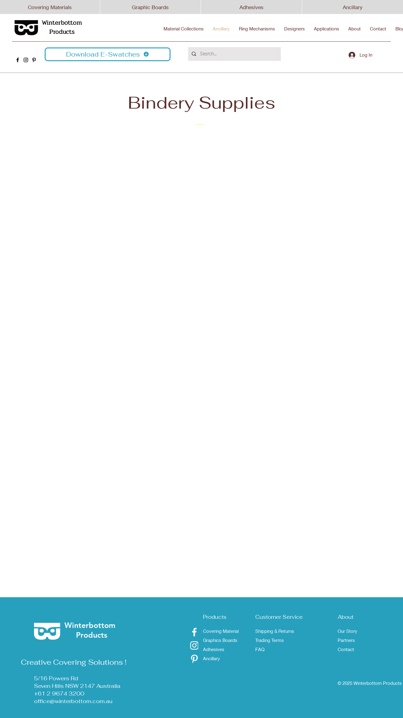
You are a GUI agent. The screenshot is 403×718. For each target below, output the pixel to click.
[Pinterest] (194, 658)
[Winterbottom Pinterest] (34, 60)
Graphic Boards (150, 7)
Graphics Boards (220, 640)
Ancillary (353, 7)
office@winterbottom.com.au (73, 701)
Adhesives (251, 7)
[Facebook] (194, 632)
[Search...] (234, 54)
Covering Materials (50, 7)
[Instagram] (194, 645)
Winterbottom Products (62, 27)
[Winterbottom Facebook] (18, 60)
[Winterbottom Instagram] (26, 60)
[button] (107, 54)
